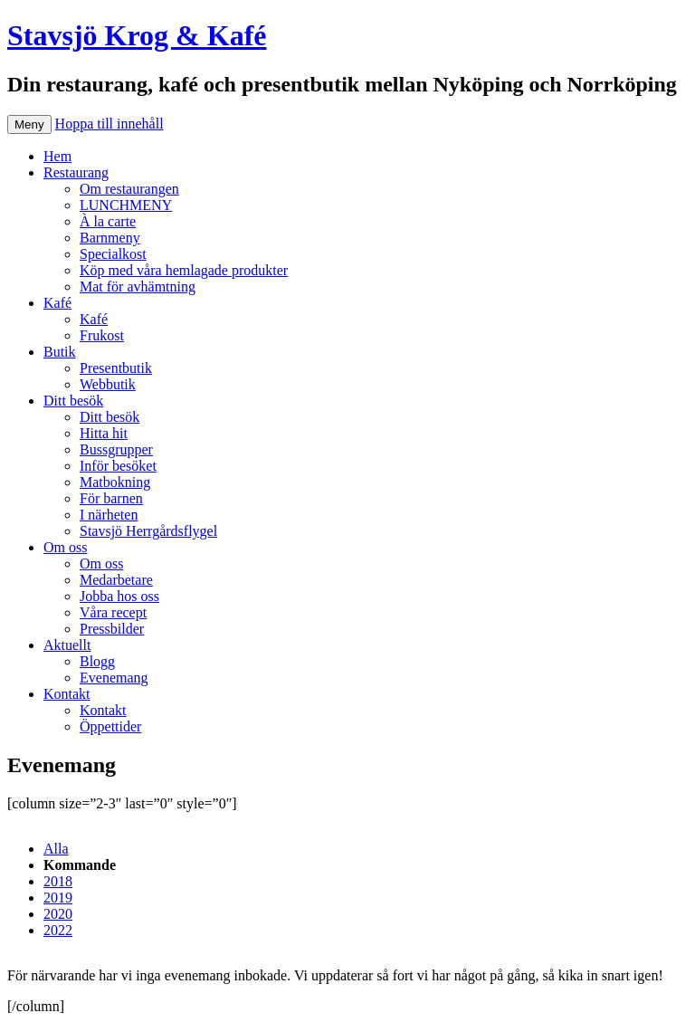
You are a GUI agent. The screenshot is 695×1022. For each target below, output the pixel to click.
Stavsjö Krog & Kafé (136, 35)
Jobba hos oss (119, 596)
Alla (56, 848)
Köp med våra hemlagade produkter (184, 270)
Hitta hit (104, 433)
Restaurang (76, 172)
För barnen (111, 498)
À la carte (108, 221)
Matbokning (115, 482)
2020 (57, 914)
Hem (57, 156)
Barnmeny (110, 237)
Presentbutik (116, 368)
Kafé (57, 302)
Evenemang (114, 677)
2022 (57, 930)
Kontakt (66, 694)
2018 (57, 881)
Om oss (65, 547)
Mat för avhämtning (137, 286)
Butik (59, 351)
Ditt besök (73, 400)
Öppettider (110, 726)
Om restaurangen (129, 188)
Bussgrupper (116, 449)
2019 (57, 897)
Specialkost (113, 254)
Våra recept (113, 612)
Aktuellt (66, 645)
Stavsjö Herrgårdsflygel (148, 531)
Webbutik (108, 384)
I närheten (109, 514)
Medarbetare (116, 579)
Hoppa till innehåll (109, 123)
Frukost (102, 335)
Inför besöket (118, 465)
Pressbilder (112, 628)
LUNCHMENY (126, 205)
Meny (29, 124)
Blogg (97, 661)
